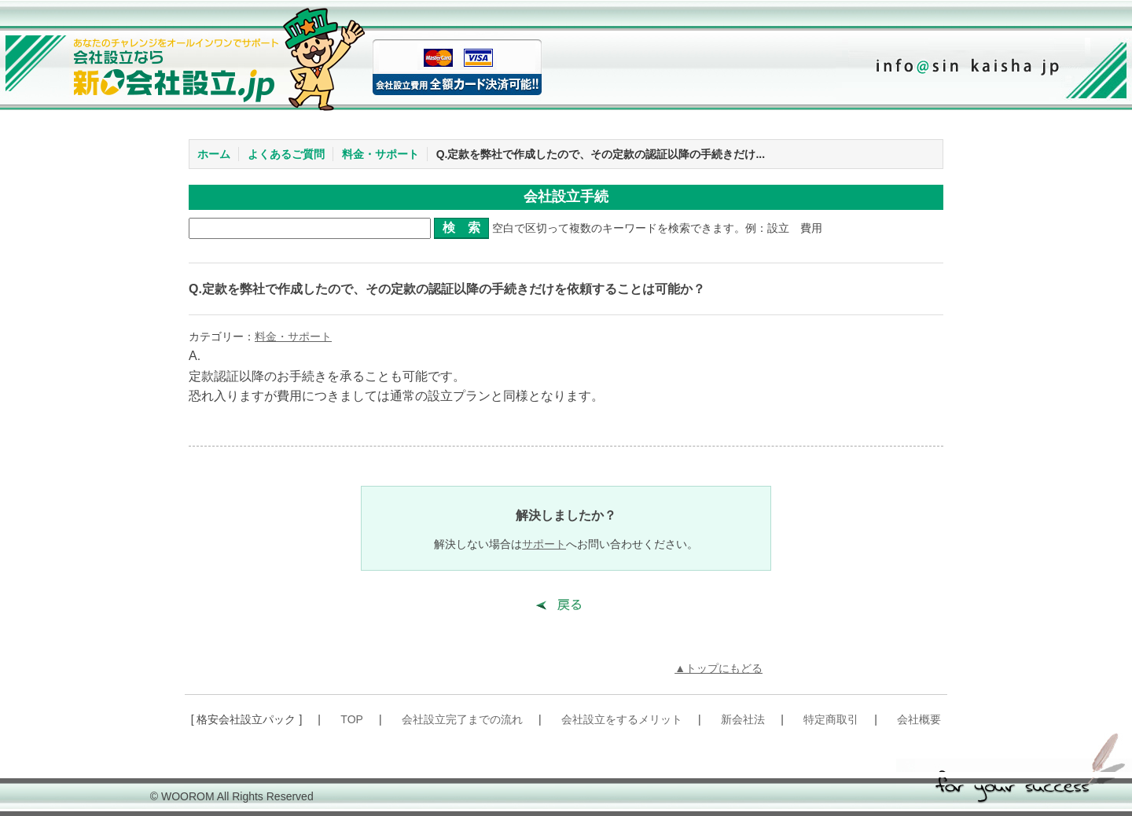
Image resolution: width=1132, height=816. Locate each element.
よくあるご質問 (286, 154)
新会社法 (743, 719)
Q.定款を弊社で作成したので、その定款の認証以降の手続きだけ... (600, 154)
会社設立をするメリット (621, 719)
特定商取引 (830, 719)
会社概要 (919, 719)
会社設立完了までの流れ (462, 719)
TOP (351, 719)
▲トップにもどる (718, 668)
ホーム (213, 154)
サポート (544, 544)
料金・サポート (380, 154)
